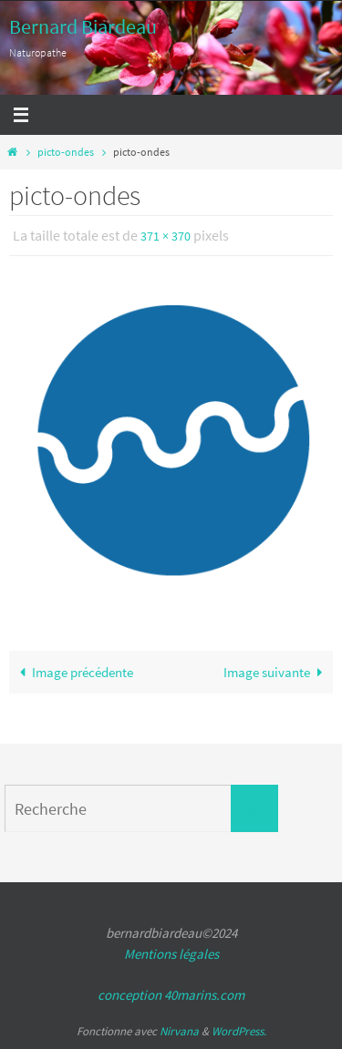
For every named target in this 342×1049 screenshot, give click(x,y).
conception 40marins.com (171, 994)
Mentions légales (171, 953)
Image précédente (73, 672)
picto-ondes (65, 152)
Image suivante (276, 672)
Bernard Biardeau (83, 26)
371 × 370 (165, 236)
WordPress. (239, 1031)
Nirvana (179, 1031)
